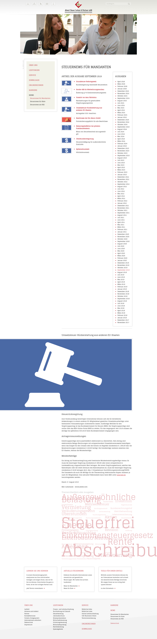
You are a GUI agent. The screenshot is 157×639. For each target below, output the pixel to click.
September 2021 (123, 212)
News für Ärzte (68, 588)
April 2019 (121, 282)
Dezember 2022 (123, 177)
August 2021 (122, 215)
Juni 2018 (121, 306)
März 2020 (121, 255)
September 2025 (123, 98)
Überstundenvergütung (85, 139)
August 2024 (122, 129)
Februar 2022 (122, 201)
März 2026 (121, 84)
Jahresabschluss (59, 616)
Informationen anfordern (32, 620)
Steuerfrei (98, 522)
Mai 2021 (120, 224)
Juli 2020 (120, 246)
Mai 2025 (120, 108)
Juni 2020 (121, 248)
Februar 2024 (122, 143)
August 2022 (122, 186)
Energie (77, 525)
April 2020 (121, 253)
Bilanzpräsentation (59, 618)
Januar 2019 (122, 289)
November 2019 (123, 265)
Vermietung (76, 507)
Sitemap (34, 3)
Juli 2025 (120, 103)
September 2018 (123, 298)
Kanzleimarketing (23, 64)
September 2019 (123, 270)
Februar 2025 (122, 115)
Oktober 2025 (122, 96)
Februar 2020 (122, 258)
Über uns (33, 65)
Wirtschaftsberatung (60, 620)
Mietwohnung (115, 555)
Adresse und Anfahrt (31, 611)
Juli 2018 (120, 303)
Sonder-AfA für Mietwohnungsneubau (90, 89)
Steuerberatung (58, 613)
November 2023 (123, 150)
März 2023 (121, 170)
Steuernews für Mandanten (40, 98)
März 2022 (121, 198)
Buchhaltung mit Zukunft (61, 611)
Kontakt (47, 3)
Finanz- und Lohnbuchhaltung (63, 609)
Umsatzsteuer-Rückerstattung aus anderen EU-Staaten (89, 109)
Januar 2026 (122, 88)
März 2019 (121, 284)
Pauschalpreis (93, 558)
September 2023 (123, 155)
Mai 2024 (120, 136)
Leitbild (26, 609)
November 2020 (123, 236)
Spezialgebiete (58, 629)
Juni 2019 (121, 277)
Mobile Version (53, 3)
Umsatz (65, 552)
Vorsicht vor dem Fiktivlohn (86, 97)
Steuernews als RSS (37, 104)
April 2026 (121, 81)
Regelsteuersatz (126, 505)
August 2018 (122, 301)
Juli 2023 (120, 160)
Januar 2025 (122, 117)
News (31, 95)
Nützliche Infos (87, 609)
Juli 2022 (120, 189)
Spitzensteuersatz (82, 149)
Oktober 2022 (122, 181)
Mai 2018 (120, 308)
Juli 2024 (120, 131)
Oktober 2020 (122, 239)
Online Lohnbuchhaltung (90, 613)
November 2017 (123, 322)
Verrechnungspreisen (69, 559)
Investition (123, 501)
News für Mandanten (71, 586)
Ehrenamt (127, 527)
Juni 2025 (121, 105)
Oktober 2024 (122, 124)
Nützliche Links (87, 611)
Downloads (34, 80)
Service (32, 75)
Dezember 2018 (123, 291)
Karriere (33, 90)
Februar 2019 (122, 286)
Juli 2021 (120, 217)
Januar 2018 (122, 317)
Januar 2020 (122, 260)
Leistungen (34, 70)
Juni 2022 (121, 191)
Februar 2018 (122, 315)
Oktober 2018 (122, 296)
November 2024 (123, 122)
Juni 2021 (121, 220)
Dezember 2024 (123, 119)
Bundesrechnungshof (121, 508)
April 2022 (121, 196)
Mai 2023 (120, 165)
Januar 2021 (122, 232)
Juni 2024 (121, 134)
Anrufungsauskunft (100, 508)
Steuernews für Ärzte (37, 101)
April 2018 (121, 310)
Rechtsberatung (58, 627)
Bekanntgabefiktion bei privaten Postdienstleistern (88, 127)
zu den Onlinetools (107, 588)
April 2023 (121, 167)
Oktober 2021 (122, 210)
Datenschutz (28, 622)
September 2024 (123, 127)
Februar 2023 (122, 172)
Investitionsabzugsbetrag (78, 556)
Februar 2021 (122, 229)
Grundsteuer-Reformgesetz (86, 81)
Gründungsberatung (60, 622)
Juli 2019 (120, 275)
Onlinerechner (36, 85)
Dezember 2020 (123, 234)
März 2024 (121, 141)
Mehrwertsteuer (97, 504)
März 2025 (121, 112)
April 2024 (121, 139)
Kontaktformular (29, 616)
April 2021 (121, 222)
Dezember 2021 (123, 205)
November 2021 (123, 208)
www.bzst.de (121, 475)
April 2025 (121, 110)
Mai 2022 (120, 193)
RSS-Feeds (41, 3)
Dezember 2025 (123, 91)
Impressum (28, 624)
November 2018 (123, 294)
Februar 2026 (122, 86)
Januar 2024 (122, 146)
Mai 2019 (120, 279)
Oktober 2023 (122, 153)
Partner (26, 613)
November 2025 (123, 93)
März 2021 (121, 227)
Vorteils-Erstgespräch (31, 618)
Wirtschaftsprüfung (59, 624)
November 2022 (123, 179)
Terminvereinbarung (89, 618)
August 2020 (122, 243)
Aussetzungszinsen (86, 552)
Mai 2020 (120, 251)
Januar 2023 (122, 174)
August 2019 (122, 272)
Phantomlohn (81, 559)
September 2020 (123, 241)
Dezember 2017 (123, 320)
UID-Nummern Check (89, 616)
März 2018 (121, 313)
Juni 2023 (121, 162)
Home (28, 3)
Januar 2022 (122, 203)
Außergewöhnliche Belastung (99, 498)
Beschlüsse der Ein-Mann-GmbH (88, 118)
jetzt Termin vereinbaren (34, 588)
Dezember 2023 (123, 148)
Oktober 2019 (122, 267)
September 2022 (123, 184)
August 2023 (122, 158)
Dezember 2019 (123, 263)
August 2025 (122, 100)
